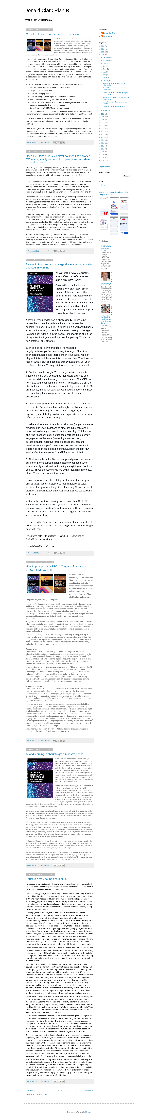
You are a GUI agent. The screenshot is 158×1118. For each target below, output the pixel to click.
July (104, 66)
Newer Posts (31, 1091)
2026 (103, 46)
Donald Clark (107, 36)
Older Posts (89, 1091)
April (104, 75)
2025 (103, 49)
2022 (103, 114)
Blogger (87, 1112)
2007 (103, 158)
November (106, 60)
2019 (103, 123)
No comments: (45, 142)
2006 (103, 160)
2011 (103, 146)
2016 (103, 131)
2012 (103, 143)
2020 (103, 120)
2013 (103, 140)
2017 (103, 128)
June (104, 69)
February (106, 81)
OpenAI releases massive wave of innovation (53, 34)
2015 (103, 134)
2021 (103, 117)
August (105, 63)
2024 (103, 52)
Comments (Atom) (41, 1094)
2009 (103, 152)
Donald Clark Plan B (46, 10)
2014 (103, 137)
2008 (103, 155)
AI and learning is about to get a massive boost (54, 754)
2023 (103, 55)
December (106, 57)
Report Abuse (104, 167)
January (106, 110)
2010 (103, 149)
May (104, 72)
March (105, 78)
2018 (103, 126)
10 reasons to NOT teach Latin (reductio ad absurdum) (106, 247)
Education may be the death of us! (46, 878)
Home (60, 1091)
